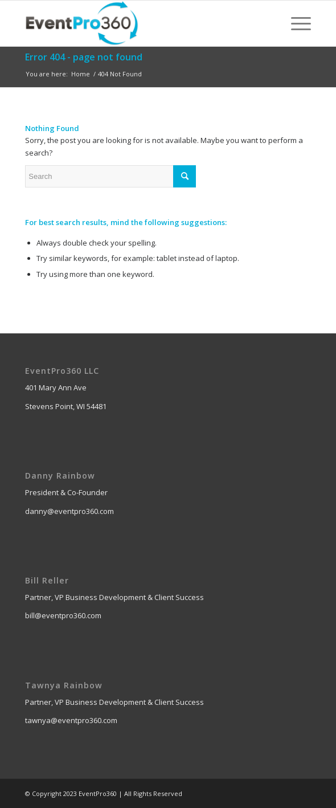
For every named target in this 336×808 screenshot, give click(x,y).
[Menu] (295, 23)
